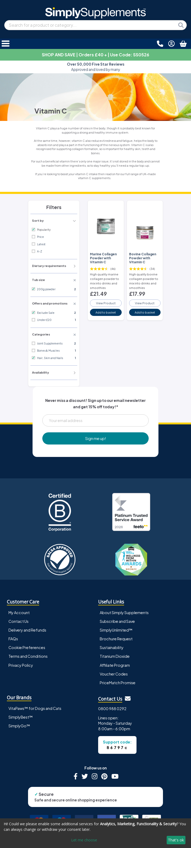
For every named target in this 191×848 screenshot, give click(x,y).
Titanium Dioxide (115, 656)
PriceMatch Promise (117, 682)
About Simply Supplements (124, 612)
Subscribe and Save (117, 621)
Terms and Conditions (28, 656)
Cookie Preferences (26, 647)
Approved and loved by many (95, 67)
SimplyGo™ (19, 725)
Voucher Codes (114, 674)
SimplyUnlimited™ (116, 630)
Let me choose (84, 839)
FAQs (13, 638)
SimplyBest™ (20, 717)
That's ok (176, 839)
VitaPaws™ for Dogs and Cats (34, 708)
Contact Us (18, 621)
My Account (19, 612)
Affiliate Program (115, 665)
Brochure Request (116, 638)
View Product (106, 303)
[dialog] (95, 833)
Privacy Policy (20, 665)
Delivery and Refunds (27, 630)
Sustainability (112, 647)
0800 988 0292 (112, 708)
